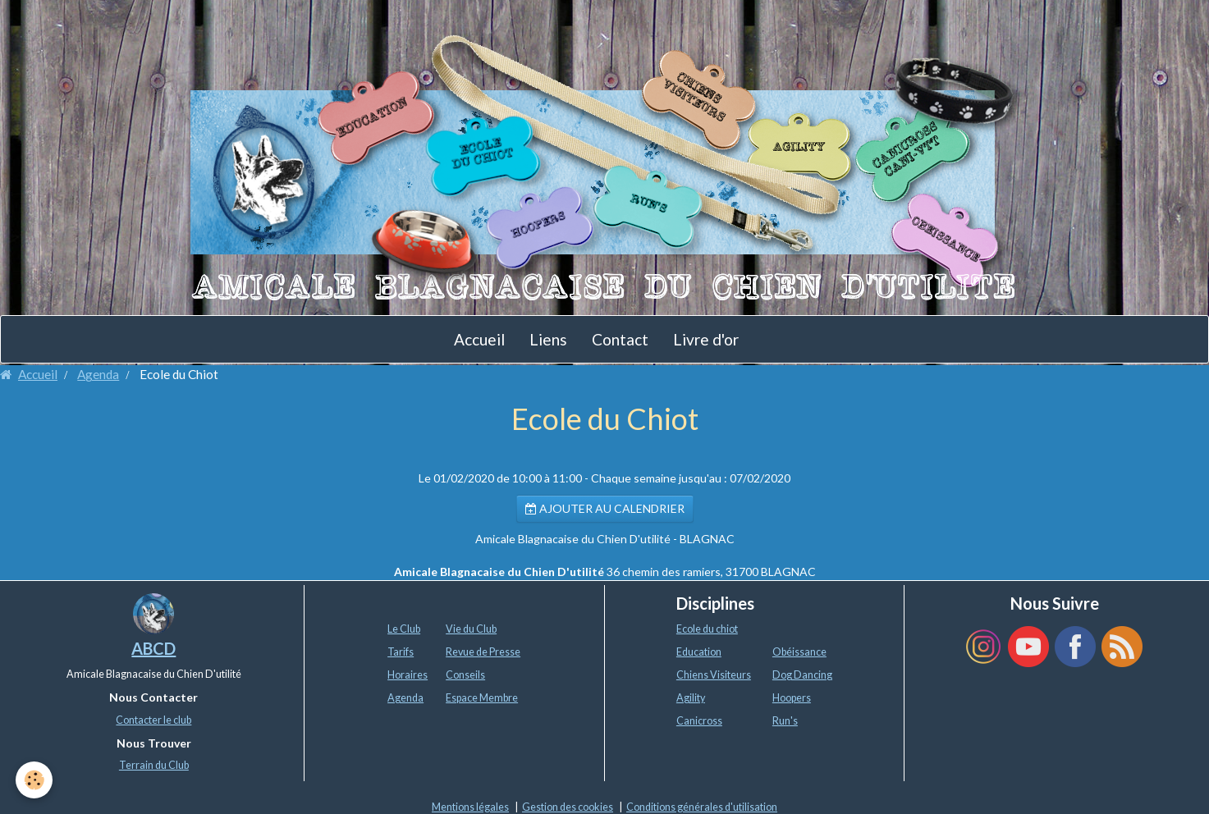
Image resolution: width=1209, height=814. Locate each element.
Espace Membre (482, 698)
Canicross (699, 721)
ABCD (153, 648)
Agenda (98, 374)
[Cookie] (34, 779)
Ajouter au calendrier (605, 508)
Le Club (403, 629)
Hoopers (791, 698)
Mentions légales (470, 807)
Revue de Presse (483, 652)
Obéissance (799, 652)
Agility (690, 698)
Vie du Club (471, 629)
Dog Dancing (802, 675)
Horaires (407, 675)
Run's (785, 721)
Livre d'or (706, 339)
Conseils (465, 675)
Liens (548, 339)
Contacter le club (153, 720)
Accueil (479, 339)
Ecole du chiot (707, 629)
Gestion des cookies (567, 807)
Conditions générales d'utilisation (701, 807)
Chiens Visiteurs (713, 675)
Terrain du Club (154, 765)
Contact (620, 339)
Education (698, 652)
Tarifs (400, 652)
